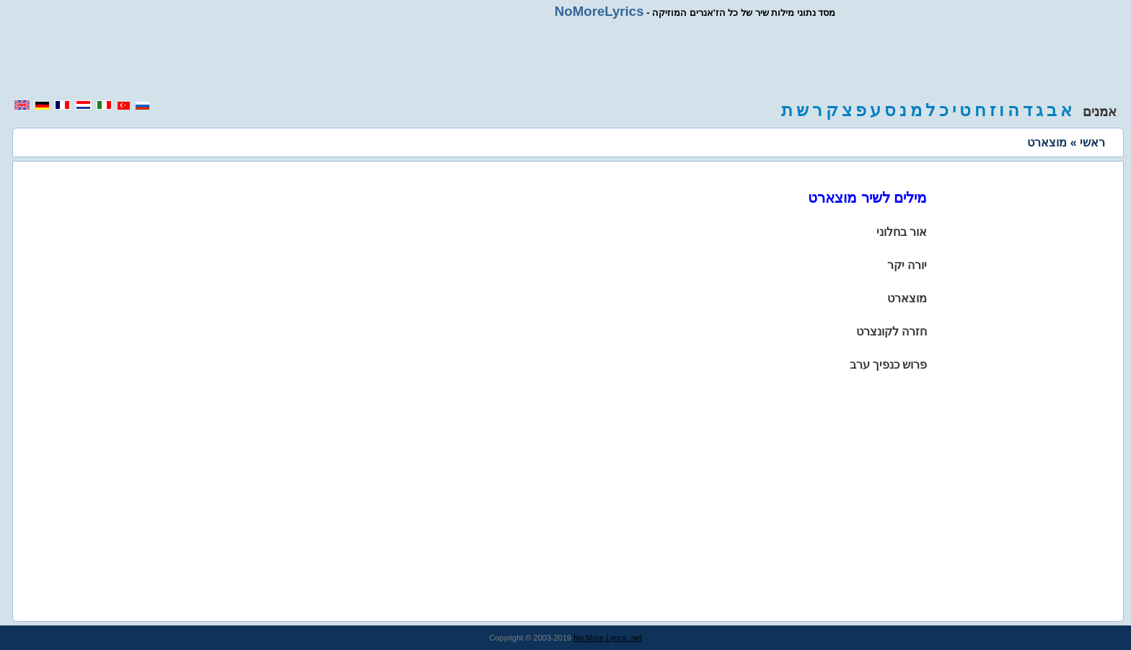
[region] (565, 59)
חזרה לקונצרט (891, 331)
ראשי (1092, 142)
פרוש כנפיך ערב (889, 365)
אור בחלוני (901, 232)
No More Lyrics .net (607, 637)
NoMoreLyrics (599, 11)
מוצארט (907, 298)
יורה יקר (907, 265)
